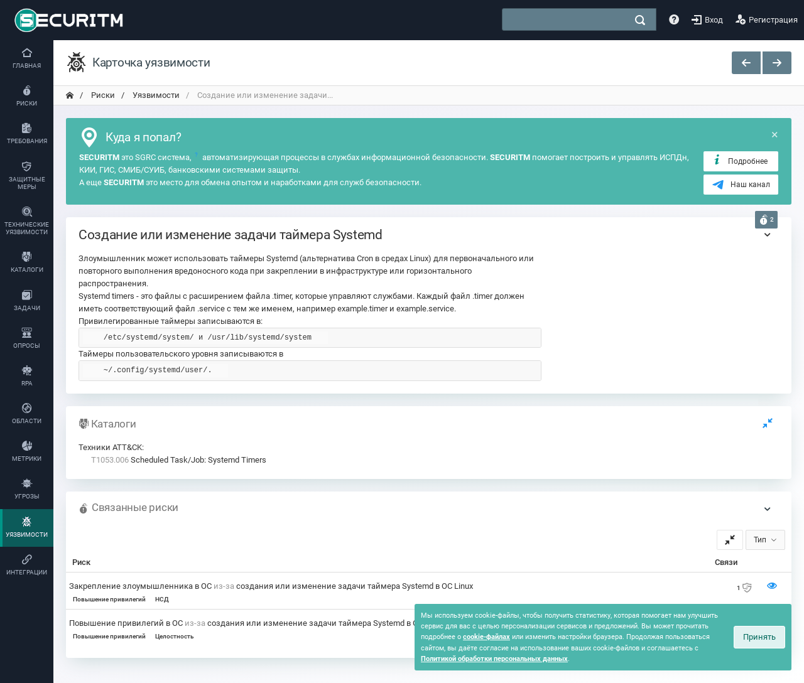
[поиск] (640, 20)
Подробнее (740, 160)
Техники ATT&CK (110, 447)
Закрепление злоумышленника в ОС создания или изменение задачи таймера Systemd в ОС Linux (271, 586)
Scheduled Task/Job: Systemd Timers (178, 460)
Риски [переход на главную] (102, 95)
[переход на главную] (69, 95)
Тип (760, 539)
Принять (759, 637)
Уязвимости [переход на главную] (155, 95)
